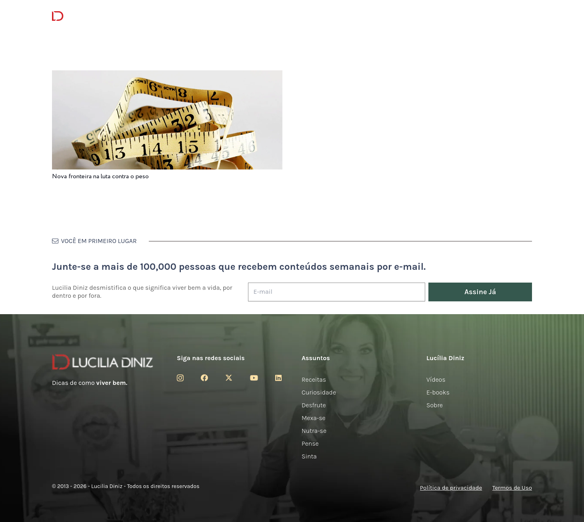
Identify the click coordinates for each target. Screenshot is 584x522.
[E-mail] (336, 292)
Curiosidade (319, 392)
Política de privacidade (451, 487)
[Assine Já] (480, 292)
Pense (310, 443)
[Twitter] (228, 377)
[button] (528, 16)
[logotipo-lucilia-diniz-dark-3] (84, 16)
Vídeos (436, 379)
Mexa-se (314, 418)
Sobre (434, 405)
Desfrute (314, 405)
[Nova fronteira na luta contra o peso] (167, 76)
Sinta (309, 456)
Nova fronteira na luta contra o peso (100, 176)
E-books (438, 392)
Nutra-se (314, 430)
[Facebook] (204, 377)
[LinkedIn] (278, 377)
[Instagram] (180, 378)
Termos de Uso (512, 487)
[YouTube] (254, 377)
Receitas (314, 379)
